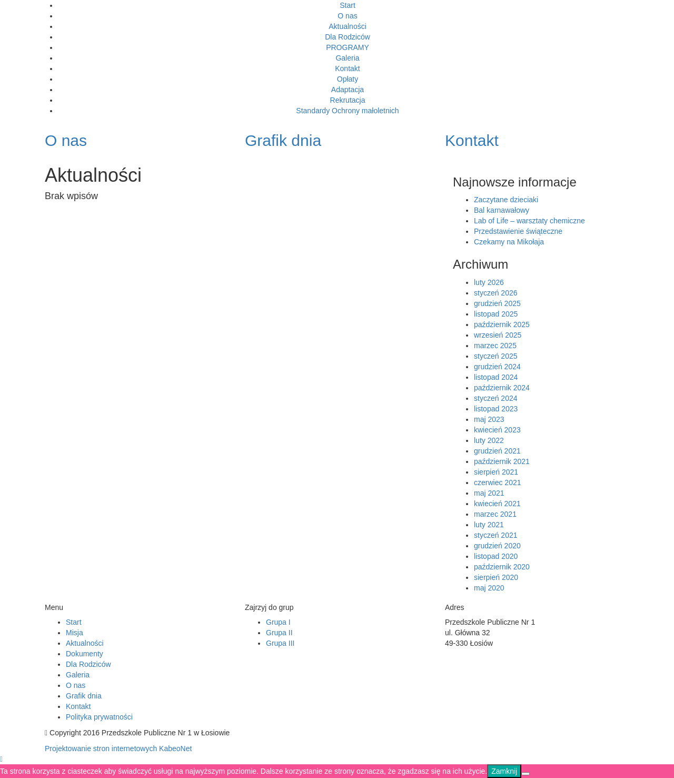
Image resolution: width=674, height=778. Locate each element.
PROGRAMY (347, 47)
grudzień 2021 (497, 451)
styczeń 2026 (496, 293)
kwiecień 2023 (497, 430)
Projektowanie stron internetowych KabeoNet (118, 748)
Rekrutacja (347, 100)
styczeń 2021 (496, 535)
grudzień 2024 (497, 366)
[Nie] (525, 773)
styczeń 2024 (496, 398)
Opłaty (347, 79)
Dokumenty (84, 653)
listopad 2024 (496, 377)
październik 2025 (502, 324)
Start (347, 5)
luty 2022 (489, 440)
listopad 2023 (496, 409)
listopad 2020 (496, 556)
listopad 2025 (496, 314)
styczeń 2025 (496, 356)
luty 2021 (489, 524)
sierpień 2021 (496, 472)
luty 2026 (489, 282)
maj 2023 (489, 419)
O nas (347, 16)
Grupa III (280, 643)
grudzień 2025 (497, 303)
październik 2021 (502, 461)
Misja (74, 632)
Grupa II (279, 632)
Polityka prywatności (99, 717)
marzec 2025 (495, 345)
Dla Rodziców (347, 37)
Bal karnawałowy (501, 210)
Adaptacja (347, 89)
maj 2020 (489, 588)
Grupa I (278, 622)
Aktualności (347, 26)
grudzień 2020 (497, 545)
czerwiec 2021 (497, 482)
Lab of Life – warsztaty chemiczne (529, 220)
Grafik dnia (84, 696)
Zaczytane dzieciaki (506, 199)
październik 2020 (502, 567)
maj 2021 (489, 493)
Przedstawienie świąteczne (518, 231)
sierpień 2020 (496, 577)
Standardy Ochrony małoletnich (347, 110)
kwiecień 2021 (497, 503)
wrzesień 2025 (497, 335)
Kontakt (347, 68)
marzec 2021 (495, 514)
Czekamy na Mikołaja (509, 242)
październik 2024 (502, 387)
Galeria (347, 58)
